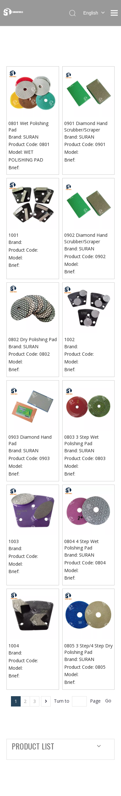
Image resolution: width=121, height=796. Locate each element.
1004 (13, 646)
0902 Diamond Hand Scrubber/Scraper (85, 238)
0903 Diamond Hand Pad (30, 440)
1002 (69, 339)
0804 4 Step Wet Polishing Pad (81, 544)
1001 (13, 235)
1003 (13, 541)
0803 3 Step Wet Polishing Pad (81, 440)
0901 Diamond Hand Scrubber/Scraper (85, 126)
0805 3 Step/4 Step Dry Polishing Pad (88, 649)
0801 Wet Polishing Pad (28, 126)
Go (108, 700)
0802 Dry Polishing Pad (32, 339)
